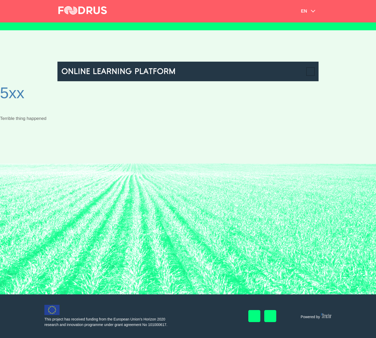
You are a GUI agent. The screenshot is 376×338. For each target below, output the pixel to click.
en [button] (304, 11)
